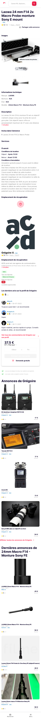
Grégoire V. (8, 252)
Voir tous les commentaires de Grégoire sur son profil (18, 336)
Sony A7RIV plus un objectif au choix (13, 529)
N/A (10, 99)
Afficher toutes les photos (28, 59)
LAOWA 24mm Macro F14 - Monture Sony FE (16, 586)
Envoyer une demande (20, 356)
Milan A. (4, 589)
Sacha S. (6, 627)
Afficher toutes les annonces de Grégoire (16, 540)
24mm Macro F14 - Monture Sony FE (22, 105)
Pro (10, 415)
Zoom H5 (4, 490)
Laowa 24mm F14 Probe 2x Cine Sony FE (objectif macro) (20, 663)
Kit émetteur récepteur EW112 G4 (12, 412)
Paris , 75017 (5, 413)
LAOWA (11, 96)
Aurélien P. (5, 666)
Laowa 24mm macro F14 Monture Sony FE (15, 701)
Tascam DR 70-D (6, 451)
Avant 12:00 (12, 157)
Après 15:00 (12, 154)
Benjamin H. (7, 704)
